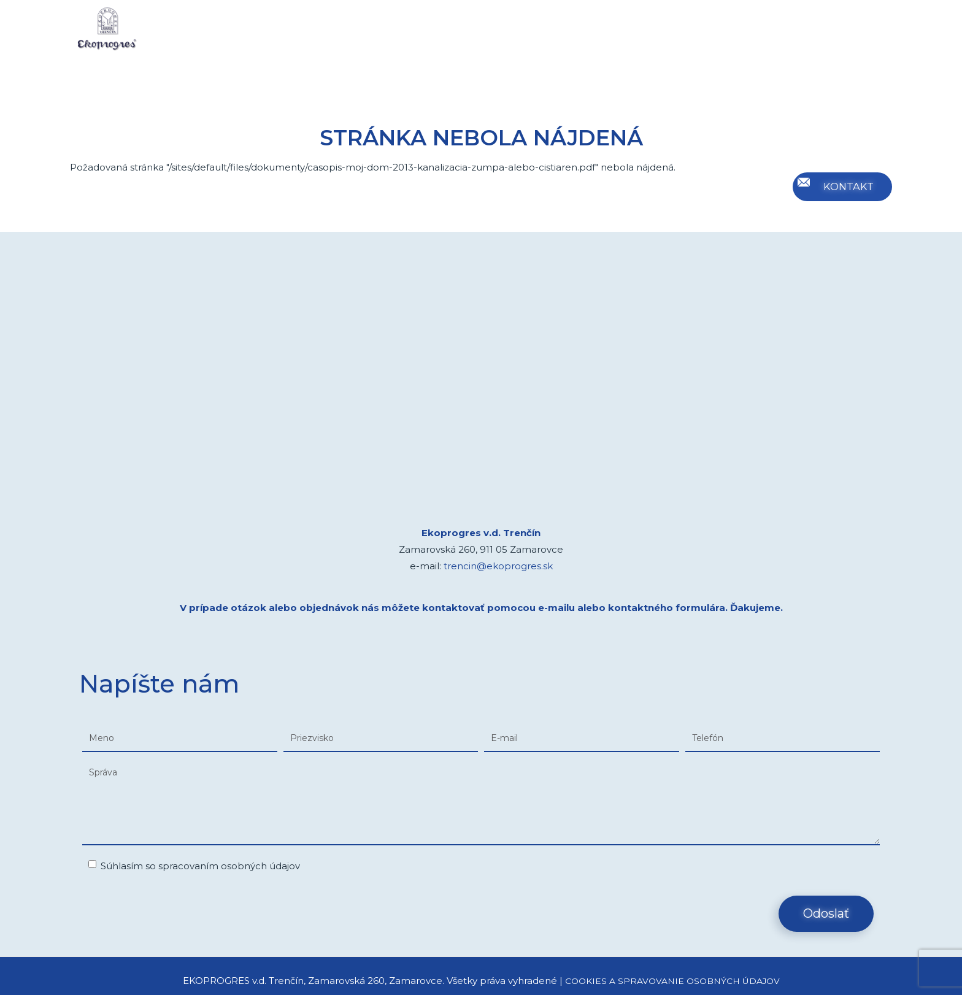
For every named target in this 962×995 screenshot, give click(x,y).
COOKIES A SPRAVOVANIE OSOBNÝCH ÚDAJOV (672, 980)
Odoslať (826, 913)
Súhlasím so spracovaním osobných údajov (194, 866)
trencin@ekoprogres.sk (498, 566)
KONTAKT (846, 186)
